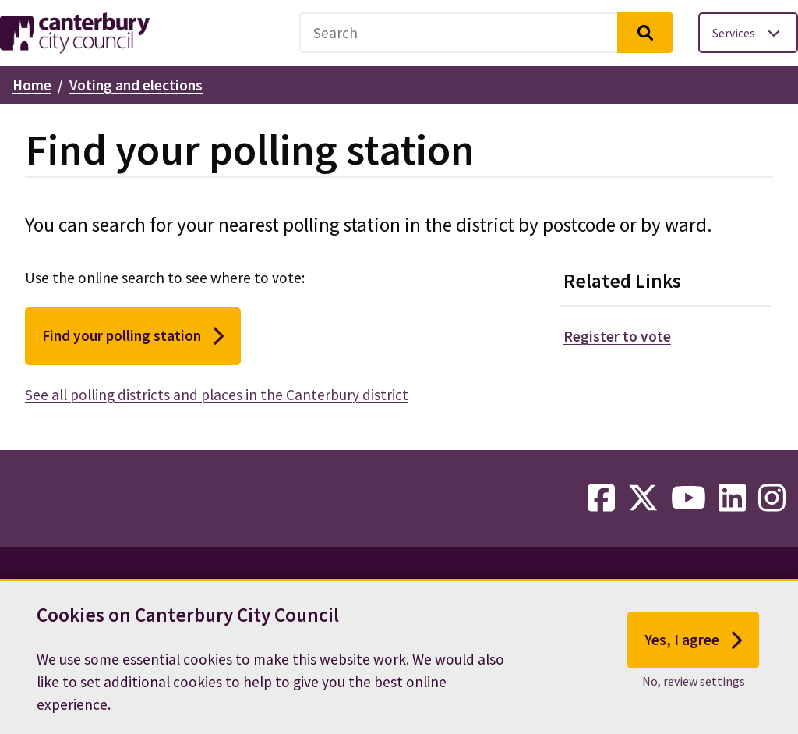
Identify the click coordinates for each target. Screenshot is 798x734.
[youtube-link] (688, 498)
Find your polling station (133, 336)
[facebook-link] (601, 498)
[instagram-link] (772, 498)
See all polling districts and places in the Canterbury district (216, 394)
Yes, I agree (693, 649)
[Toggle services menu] (748, 32)
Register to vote (617, 336)
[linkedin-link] (732, 498)
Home (31, 85)
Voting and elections (136, 85)
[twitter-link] (643, 498)
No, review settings (693, 689)
